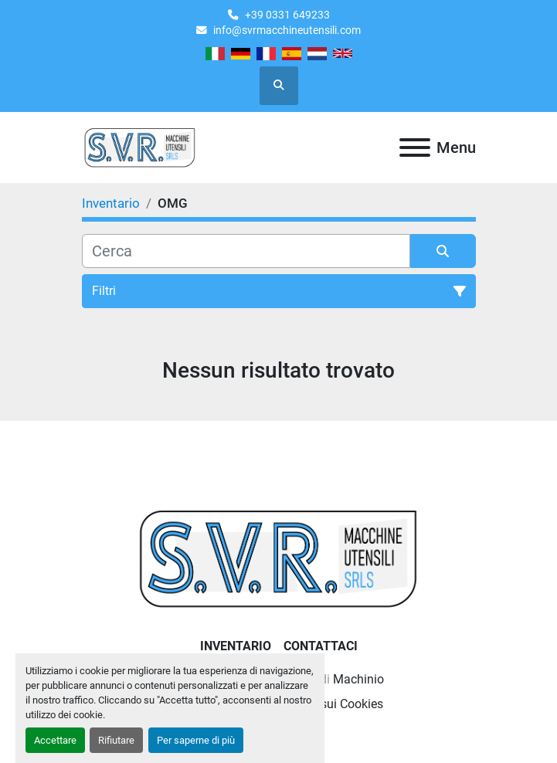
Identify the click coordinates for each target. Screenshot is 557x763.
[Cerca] (246, 251)
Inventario (235, 646)
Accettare (55, 740)
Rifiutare (116, 740)
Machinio (358, 679)
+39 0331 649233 (287, 14)
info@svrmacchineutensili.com (287, 30)
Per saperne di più (196, 740)
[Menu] (414, 147)
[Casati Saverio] (278, 557)
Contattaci (321, 646)
